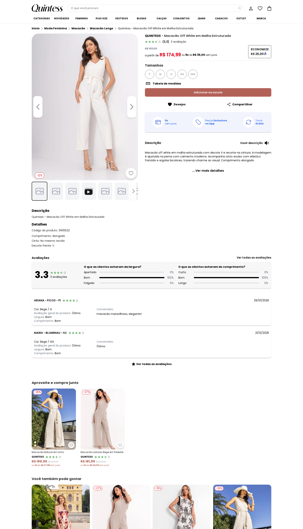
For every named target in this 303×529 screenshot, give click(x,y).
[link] (165, 42)
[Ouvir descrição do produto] (254, 143)
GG (182, 74)
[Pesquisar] (239, 8)
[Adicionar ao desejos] (131, 173)
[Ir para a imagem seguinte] (131, 107)
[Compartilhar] (239, 104)
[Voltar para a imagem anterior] (38, 107)
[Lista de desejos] (259, 8)
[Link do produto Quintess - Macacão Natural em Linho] (54, 428)
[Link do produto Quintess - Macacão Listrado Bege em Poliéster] (103, 428)
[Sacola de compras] (269, 8)
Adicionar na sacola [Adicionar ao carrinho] (208, 92)
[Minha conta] (250, 8)
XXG (193, 74)
